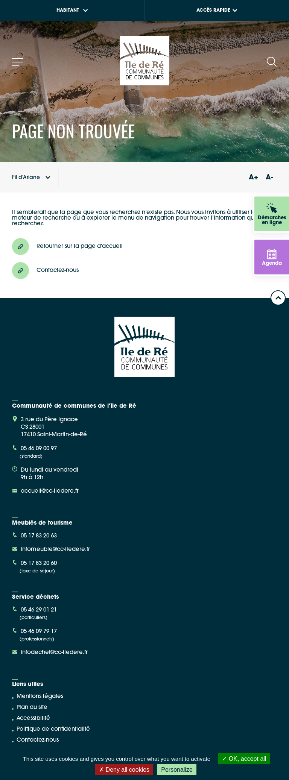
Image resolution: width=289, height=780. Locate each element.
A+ (253, 177)
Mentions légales (40, 697)
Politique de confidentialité (53, 729)
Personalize (177, 769)
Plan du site (32, 707)
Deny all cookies (124, 769)
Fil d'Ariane (31, 178)
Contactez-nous (38, 740)
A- (269, 177)
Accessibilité (33, 718)
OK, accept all (244, 759)
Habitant (72, 10)
